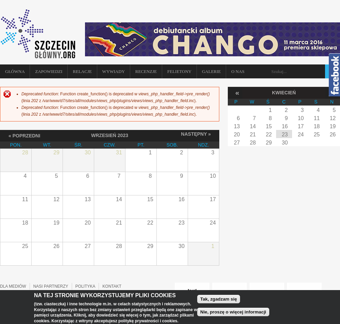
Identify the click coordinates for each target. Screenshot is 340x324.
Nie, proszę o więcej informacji (233, 313)
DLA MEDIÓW (13, 286)
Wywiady (113, 71)
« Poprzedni (24, 135)
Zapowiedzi (48, 71)
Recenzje (146, 71)
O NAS (237, 71)
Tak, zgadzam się (218, 300)
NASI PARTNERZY (50, 286)
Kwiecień (284, 92)
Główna (15, 71)
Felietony (179, 71)
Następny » (196, 134)
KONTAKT (111, 286)
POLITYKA (85, 286)
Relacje (82, 71)
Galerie (211, 71)
